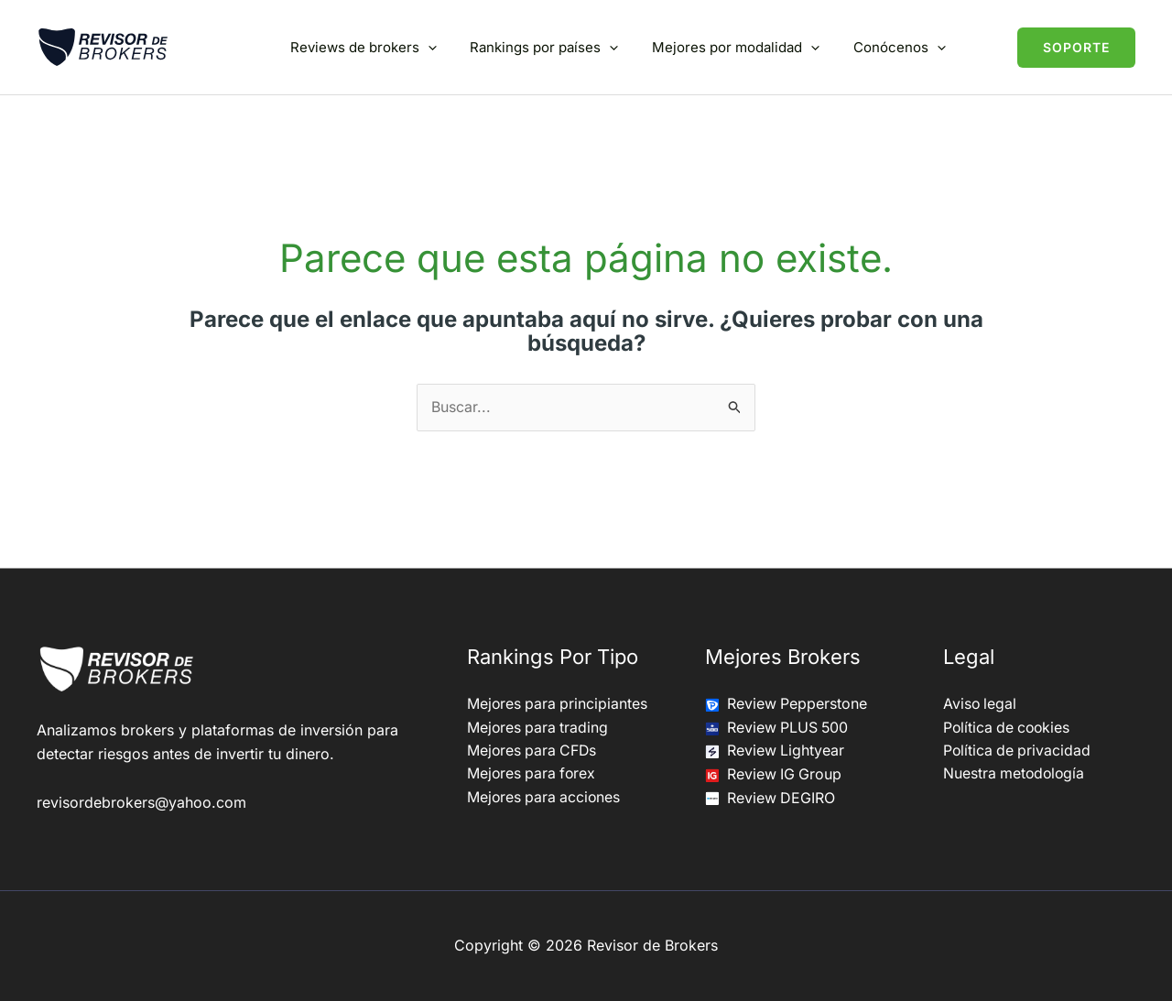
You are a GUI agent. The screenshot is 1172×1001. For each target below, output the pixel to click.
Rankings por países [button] (559, 47)
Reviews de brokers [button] (384, 47)
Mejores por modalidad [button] (745, 47)
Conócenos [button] (902, 47)
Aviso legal (980, 703)
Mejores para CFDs (533, 751)
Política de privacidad (1018, 751)
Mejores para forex (533, 774)
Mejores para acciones (545, 798)
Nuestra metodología (1015, 774)
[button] (449, 47)
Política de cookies (1008, 727)
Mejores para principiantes (558, 703)
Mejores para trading (539, 727)
